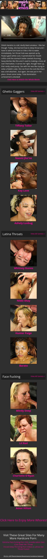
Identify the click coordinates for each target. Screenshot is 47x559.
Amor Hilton (23, 508)
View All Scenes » (37, 91)
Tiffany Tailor (23, 125)
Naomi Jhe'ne (23, 158)
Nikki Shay (23, 300)
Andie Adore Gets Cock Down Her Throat (29, 543)
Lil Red (23, 443)
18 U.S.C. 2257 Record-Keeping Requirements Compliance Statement (23, 556)
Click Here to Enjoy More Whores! (23, 520)
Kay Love (23, 190)
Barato (23, 365)
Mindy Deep (23, 410)
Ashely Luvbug (23, 223)
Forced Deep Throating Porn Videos (18, 547)
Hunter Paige (23, 333)
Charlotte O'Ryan (23, 475)
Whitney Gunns (23, 268)
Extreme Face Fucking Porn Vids (15, 542)
